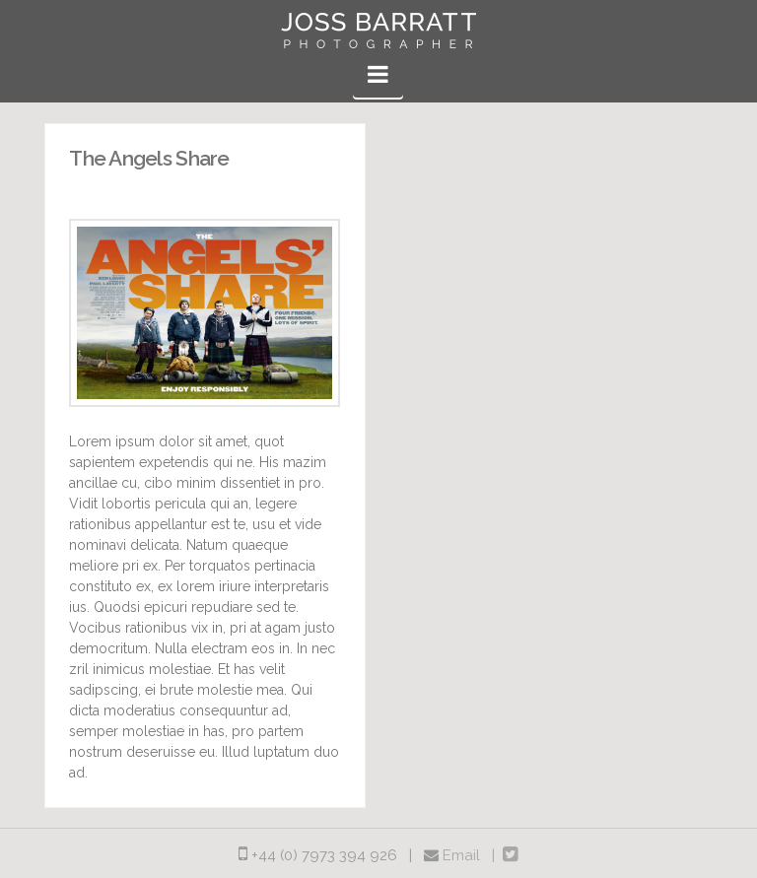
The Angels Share (149, 158)
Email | (473, 855)
